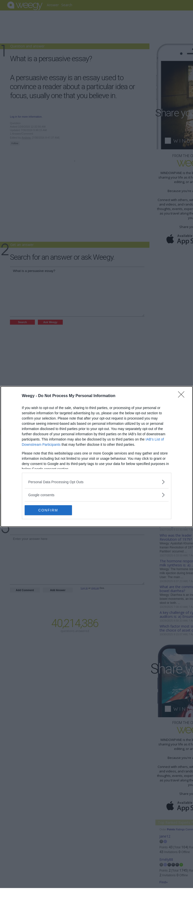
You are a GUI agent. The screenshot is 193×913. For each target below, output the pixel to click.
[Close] (183, 396)
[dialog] (97, 456)
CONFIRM (48, 510)
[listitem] (96, 481)
